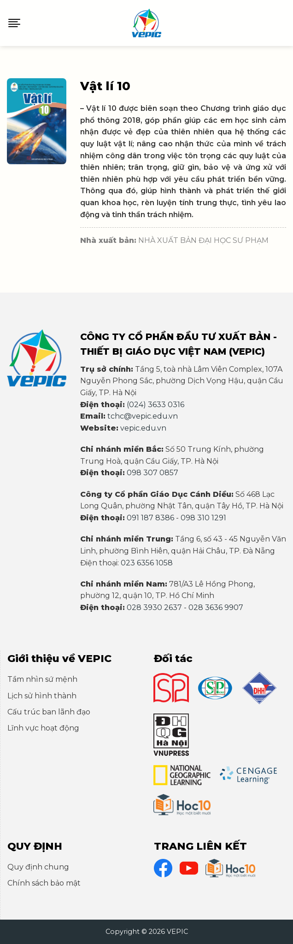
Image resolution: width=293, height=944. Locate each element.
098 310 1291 (203, 517)
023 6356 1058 (147, 562)
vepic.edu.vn (143, 428)
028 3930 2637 (154, 607)
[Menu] (14, 23)
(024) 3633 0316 (155, 404)
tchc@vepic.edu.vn (142, 416)
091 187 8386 (150, 517)
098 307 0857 (152, 472)
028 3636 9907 (215, 607)
